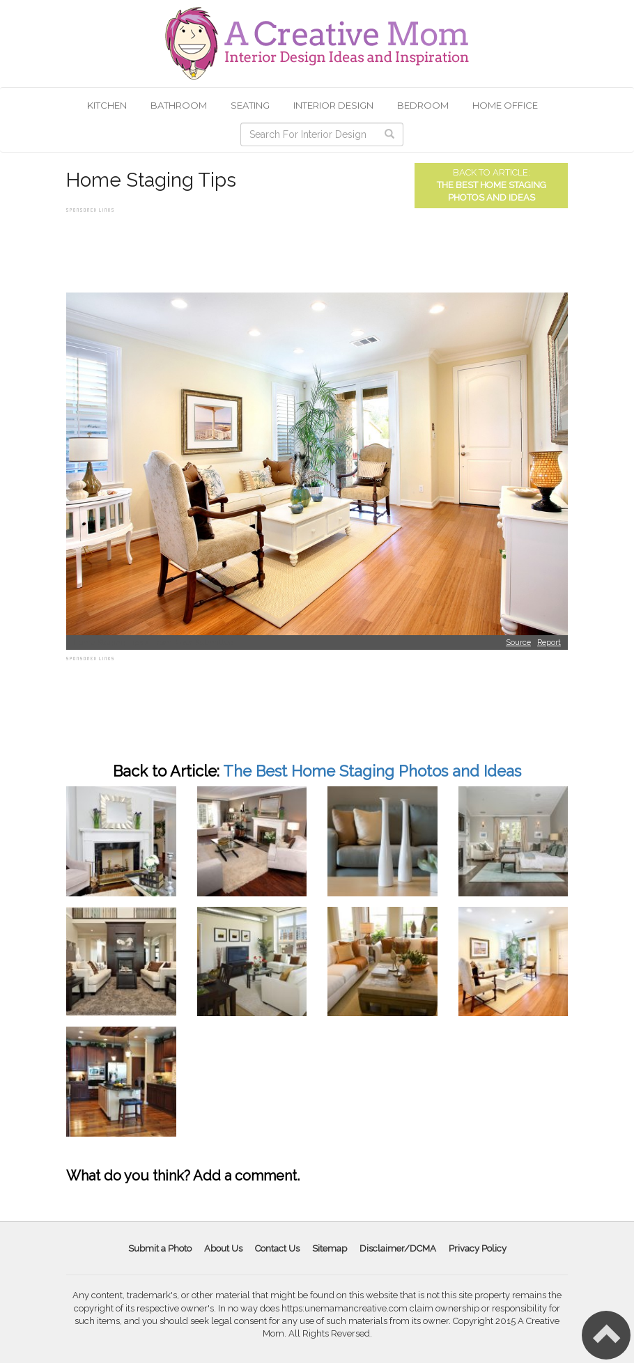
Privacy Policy (478, 1248)
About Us (223, 1248)
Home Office (505, 105)
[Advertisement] (319, 247)
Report (549, 642)
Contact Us (277, 1248)
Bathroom (178, 105)
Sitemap (329, 1248)
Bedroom (423, 105)
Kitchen (107, 105)
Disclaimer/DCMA (397, 1248)
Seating (250, 105)
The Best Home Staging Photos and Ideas (372, 771)
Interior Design (333, 105)
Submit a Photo (160, 1248)
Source (518, 642)
